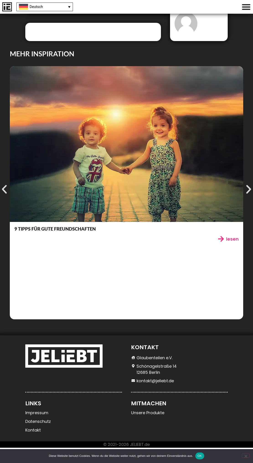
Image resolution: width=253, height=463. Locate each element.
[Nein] (246, 456)
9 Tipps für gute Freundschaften (55, 244)
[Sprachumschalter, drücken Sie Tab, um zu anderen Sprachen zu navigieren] (44, 7)
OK (200, 456)
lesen (232, 254)
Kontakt (33, 445)
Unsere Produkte (147, 428)
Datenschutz (38, 437)
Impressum (36, 428)
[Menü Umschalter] (246, 6)
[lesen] (221, 254)
